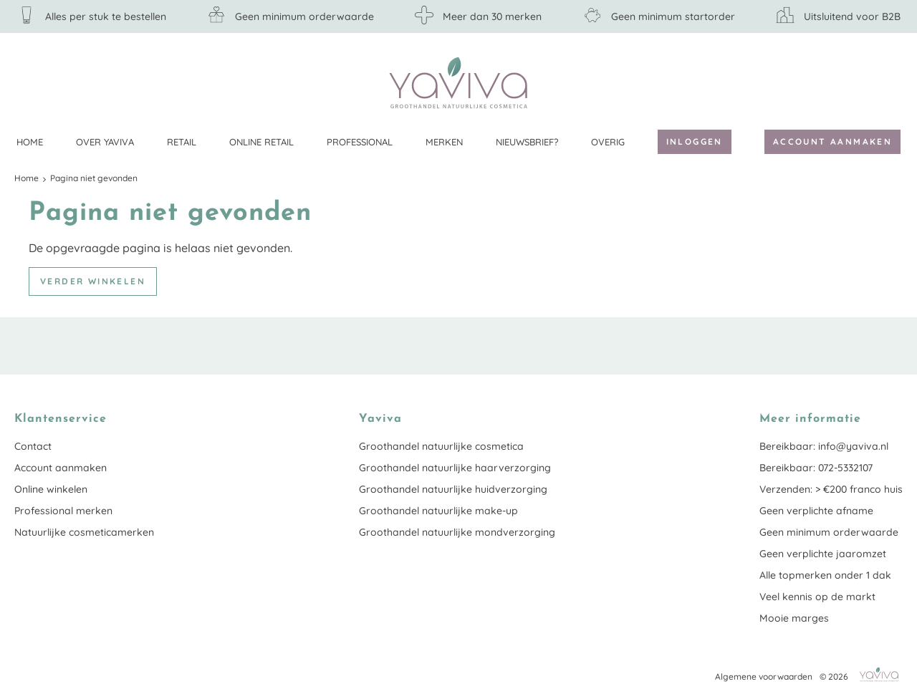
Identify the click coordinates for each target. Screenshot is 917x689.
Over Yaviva (105, 142)
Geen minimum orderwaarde (828, 532)
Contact (33, 446)
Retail (181, 142)
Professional (360, 142)
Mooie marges (794, 618)
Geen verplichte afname (816, 510)
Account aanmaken (832, 141)
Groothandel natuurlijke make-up (438, 510)
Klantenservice (892, 82)
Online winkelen (50, 489)
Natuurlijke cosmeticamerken (84, 532)
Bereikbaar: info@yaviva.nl (823, 446)
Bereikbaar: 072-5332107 (816, 467)
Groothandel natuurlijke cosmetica (441, 446)
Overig (608, 142)
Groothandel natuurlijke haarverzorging (455, 467)
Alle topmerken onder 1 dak (825, 575)
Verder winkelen (92, 281)
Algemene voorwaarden (763, 676)
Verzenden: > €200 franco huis (831, 489)
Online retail (261, 142)
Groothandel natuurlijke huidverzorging (453, 489)
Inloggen (694, 141)
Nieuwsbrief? (527, 142)
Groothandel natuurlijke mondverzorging (457, 532)
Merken (444, 142)
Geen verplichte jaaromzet (822, 553)
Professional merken (63, 510)
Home (29, 142)
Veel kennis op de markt (817, 596)
